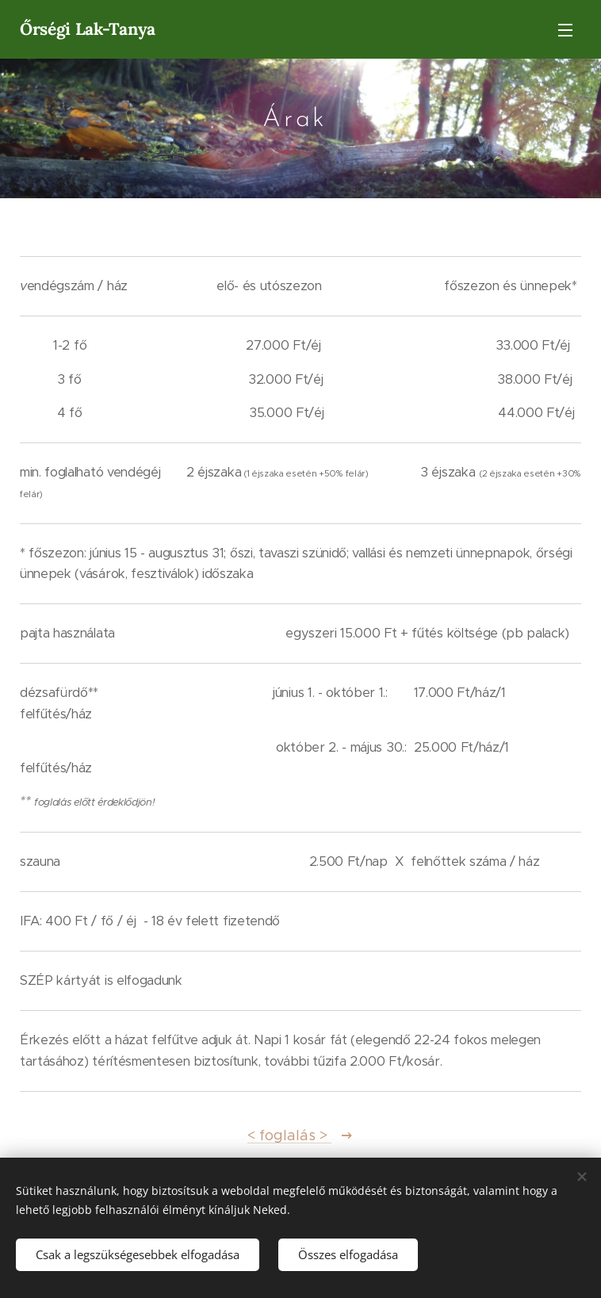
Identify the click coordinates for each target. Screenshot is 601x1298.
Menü (565, 30)
